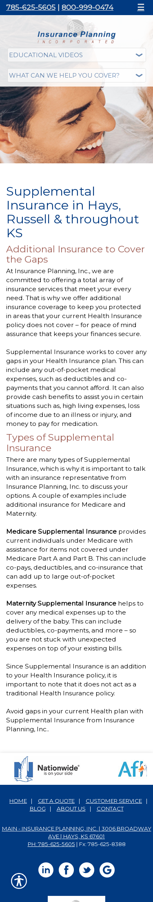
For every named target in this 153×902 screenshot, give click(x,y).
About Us (71, 808)
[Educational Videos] (76, 55)
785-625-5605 (30, 7)
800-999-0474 (87, 7)
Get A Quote (56, 800)
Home (18, 800)
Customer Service (114, 800)
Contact (110, 808)
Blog (38, 808)
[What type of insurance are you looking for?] (76, 75)
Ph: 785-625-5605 (51, 844)
